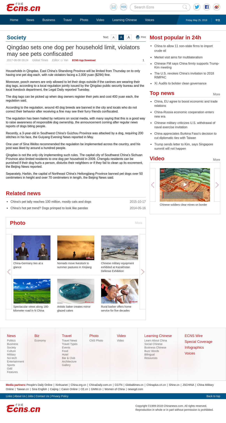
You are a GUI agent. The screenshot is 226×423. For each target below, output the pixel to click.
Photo (84, 20)
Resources (150, 358)
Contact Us (42, 396)
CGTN (119, 384)
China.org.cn (78, 384)
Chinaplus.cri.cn (156, 384)
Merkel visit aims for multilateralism (178, 57)
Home (14, 20)
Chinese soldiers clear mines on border (183, 204)
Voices (149, 20)
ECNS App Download (83, 60)
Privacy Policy (59, 396)
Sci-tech (12, 358)
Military (11, 354)
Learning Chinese (124, 20)
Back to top (213, 396)
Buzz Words (151, 351)
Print (143, 37)
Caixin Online (69, 389)
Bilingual (149, 354)
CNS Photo (96, 340)
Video (100, 20)
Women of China (114, 389)
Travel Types (69, 344)
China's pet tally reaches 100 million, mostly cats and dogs (51, 201)
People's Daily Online (39, 384)
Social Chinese (153, 344)
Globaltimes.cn (134, 384)
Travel (67, 20)
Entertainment (15, 361)
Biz (36, 336)
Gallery (66, 365)
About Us (20, 396)
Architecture (69, 361)
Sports (11, 365)
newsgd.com (135, 389)
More (138, 223)
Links (9, 396)
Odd (9, 368)
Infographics (194, 347)
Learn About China (155, 340)
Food (65, 351)
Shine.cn (174, 384)
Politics (11, 340)
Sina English (39, 389)
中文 (217, 20)
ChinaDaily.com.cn (100, 384)
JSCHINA (188, 384)
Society (11, 347)
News (30, 20)
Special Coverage (198, 342)
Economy (40, 340)
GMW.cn (96, 389)
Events (66, 347)
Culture (11, 351)
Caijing (54, 389)
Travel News (69, 340)
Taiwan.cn (23, 389)
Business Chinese (155, 347)
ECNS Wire (194, 336)
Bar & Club (68, 358)
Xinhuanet (61, 384)
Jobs (31, 396)
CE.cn (84, 389)
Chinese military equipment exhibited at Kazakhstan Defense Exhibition (117, 267)
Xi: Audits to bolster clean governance (180, 83)
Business (48, 20)
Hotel (65, 354)
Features (12, 372)
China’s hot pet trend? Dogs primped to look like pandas (49, 208)
